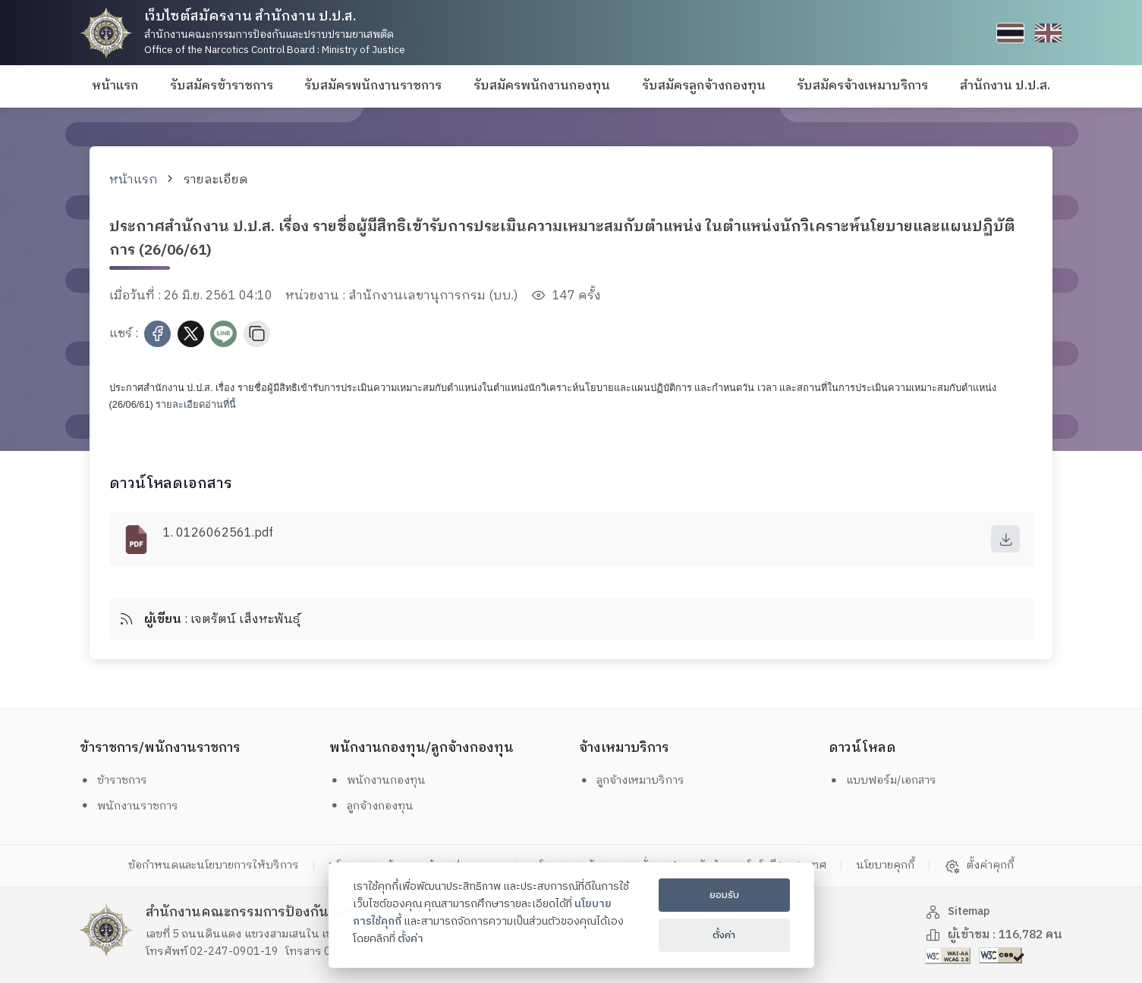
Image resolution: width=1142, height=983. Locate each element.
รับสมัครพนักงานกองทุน (541, 86)
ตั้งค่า (410, 939)
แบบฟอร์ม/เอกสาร (888, 780)
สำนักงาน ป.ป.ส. (1005, 86)
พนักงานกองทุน (381, 780)
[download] (1004, 539)
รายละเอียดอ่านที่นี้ (196, 404)
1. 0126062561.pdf (218, 533)
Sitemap (960, 912)
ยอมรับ (724, 895)
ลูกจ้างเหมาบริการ (637, 780)
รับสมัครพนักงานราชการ (373, 86)
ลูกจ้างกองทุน (375, 806)
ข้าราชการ (117, 780)
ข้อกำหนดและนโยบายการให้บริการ (175, 866)
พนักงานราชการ (133, 806)
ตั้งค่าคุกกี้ (1023, 866)
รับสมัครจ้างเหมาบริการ (862, 86)
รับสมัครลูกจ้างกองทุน (704, 86)
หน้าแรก (115, 86)
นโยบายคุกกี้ (921, 866)
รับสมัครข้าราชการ (221, 86)
